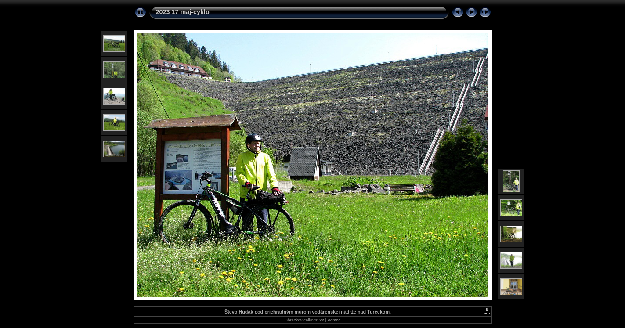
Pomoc (334, 319)
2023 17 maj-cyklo (183, 11)
